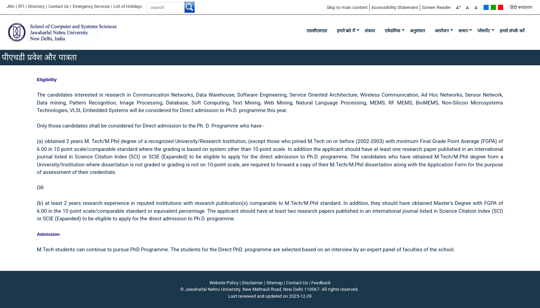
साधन (463, 30)
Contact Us (59, 6)
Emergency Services (91, 6)
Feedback (321, 282)
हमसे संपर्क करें (512, 30)
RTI (21, 6)
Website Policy (224, 282)
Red (500, 7)
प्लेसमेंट (483, 30)
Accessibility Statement (394, 7)
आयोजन (442, 30)
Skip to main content (346, 7)
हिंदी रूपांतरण (521, 7)
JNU (10, 6)
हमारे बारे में (346, 30)
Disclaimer (252, 282)
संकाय (370, 30)
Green (493, 7)
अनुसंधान (417, 30)
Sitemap (274, 282)
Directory (36, 6)
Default (486, 7)
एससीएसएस (317, 30)
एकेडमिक (392, 30)
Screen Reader (436, 7)
